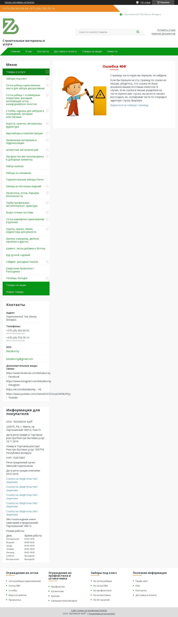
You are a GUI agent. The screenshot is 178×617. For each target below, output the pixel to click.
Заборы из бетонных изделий (23, 186)
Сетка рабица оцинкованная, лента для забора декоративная (25, 87)
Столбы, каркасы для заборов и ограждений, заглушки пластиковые (25, 114)
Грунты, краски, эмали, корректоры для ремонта (21, 230)
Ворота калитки (17, 595)
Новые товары (14, 291)
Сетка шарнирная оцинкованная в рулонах (25, 220)
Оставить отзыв (166, 30)
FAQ (138, 585)
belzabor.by (12, 351)
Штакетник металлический (22, 149)
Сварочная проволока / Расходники (20, 270)
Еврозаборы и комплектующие (24, 133)
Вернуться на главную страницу (129, 105)
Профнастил (58, 586)
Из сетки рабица (102, 581)
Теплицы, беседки (16, 278)
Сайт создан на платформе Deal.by (89, 610)
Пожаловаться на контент (101, 613)
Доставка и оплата (65, 51)
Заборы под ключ (16, 78)
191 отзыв (145, 2)
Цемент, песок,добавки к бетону (25, 248)
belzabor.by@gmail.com (19, 359)
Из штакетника (101, 595)
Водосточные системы (19, 212)
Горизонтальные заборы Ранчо (25, 179)
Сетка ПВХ (14, 585)
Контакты (43, 51)
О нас (28, 51)
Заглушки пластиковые (64, 600)
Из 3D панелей (101, 599)
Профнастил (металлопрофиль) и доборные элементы (25, 158)
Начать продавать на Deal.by (19, 2)
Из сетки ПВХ (100, 585)
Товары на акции (92, 51)
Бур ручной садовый (18, 255)
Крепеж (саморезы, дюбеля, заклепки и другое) (22, 240)
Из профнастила (102, 590)
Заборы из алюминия (18, 173)
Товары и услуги (15, 72)
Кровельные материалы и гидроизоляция (21, 141)
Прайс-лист (142, 581)
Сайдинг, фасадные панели (22, 261)
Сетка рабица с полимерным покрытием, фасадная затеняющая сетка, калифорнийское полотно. (23, 99)
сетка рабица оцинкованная (25, 581)
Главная (15, 51)
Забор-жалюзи (14, 166)
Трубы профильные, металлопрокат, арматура (21, 204)
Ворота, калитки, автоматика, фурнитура (24, 125)
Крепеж (55, 596)
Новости (112, 51)
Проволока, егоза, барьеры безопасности (22, 194)
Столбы (13, 590)
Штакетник (57, 591)
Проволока (15, 599)
